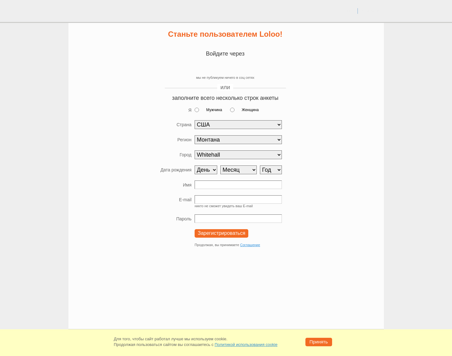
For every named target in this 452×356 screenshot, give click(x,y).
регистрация (371, 10)
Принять (318, 341)
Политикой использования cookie (246, 344)
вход (350, 10)
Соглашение (250, 245)
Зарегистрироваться (221, 233)
